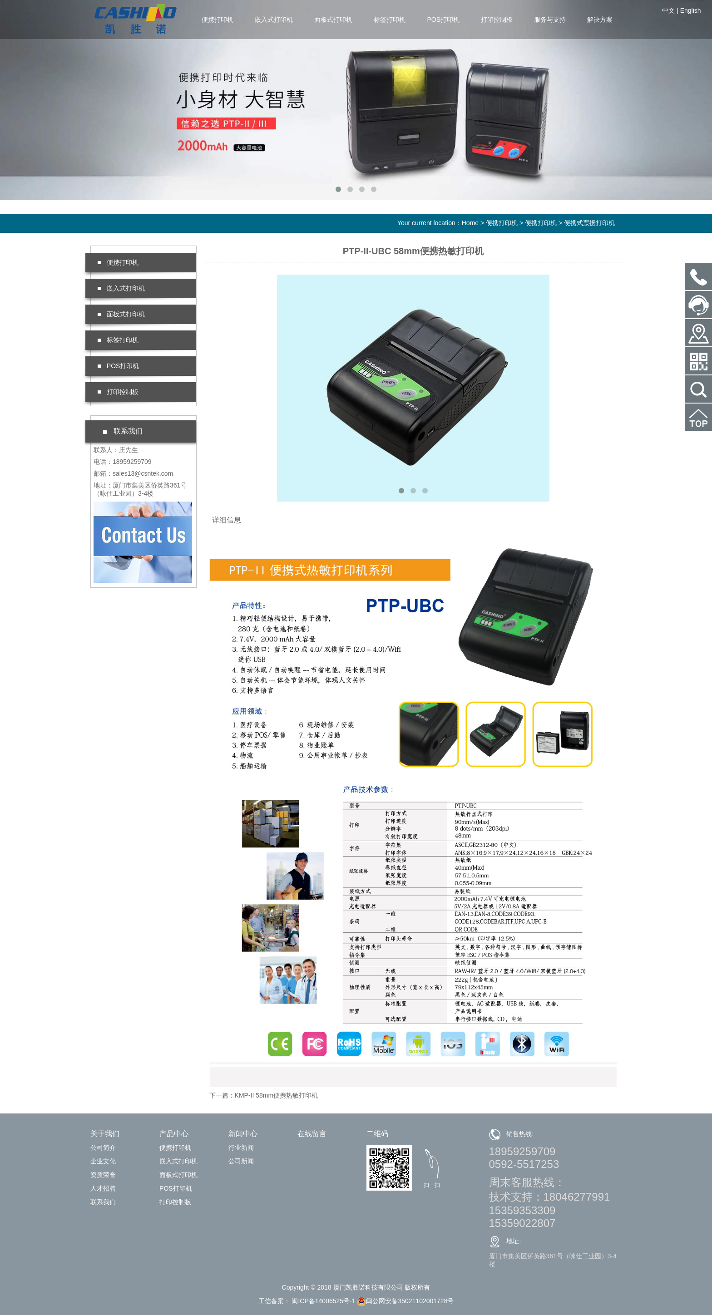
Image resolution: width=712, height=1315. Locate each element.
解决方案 (600, 19)
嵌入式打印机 (274, 19)
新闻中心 (242, 1134)
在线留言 (311, 1134)
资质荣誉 (103, 1174)
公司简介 (103, 1147)
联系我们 (103, 1202)
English (690, 10)
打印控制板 (497, 19)
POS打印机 (443, 19)
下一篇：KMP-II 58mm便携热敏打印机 (263, 1095)
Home (470, 223)
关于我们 (104, 1134)
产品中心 (173, 1134)
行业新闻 (241, 1147)
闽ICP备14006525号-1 (323, 1301)
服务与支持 (550, 19)
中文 (668, 10)
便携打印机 (217, 19)
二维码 (377, 1134)
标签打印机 (389, 19)
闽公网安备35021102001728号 (405, 1301)
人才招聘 (103, 1188)
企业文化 (103, 1161)
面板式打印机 (333, 19)
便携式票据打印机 (589, 223)
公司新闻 (241, 1161)
